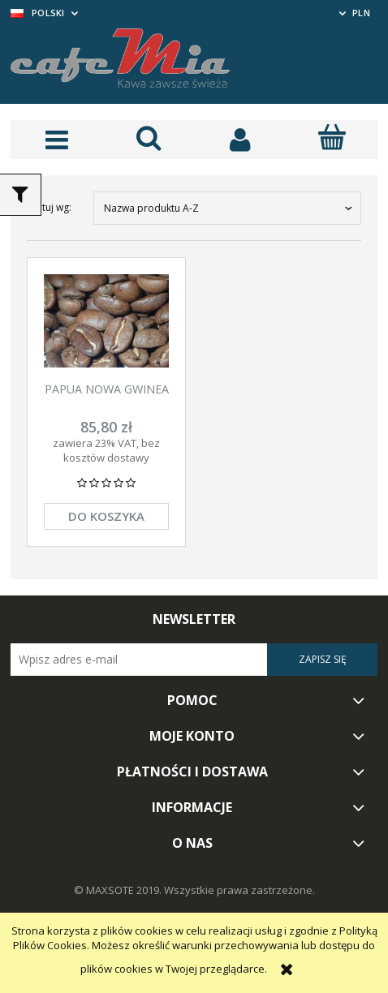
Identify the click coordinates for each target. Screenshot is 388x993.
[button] (56, 139)
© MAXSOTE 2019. (119, 890)
